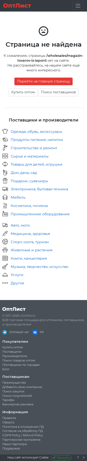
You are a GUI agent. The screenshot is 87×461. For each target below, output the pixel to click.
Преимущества (14, 382)
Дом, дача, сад (24, 172)
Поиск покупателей (17, 395)
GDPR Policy (11, 435)
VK (38, 332)
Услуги (17, 275)
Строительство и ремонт (34, 148)
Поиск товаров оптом (18, 360)
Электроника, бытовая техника (39, 189)
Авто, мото (20, 225)
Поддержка (11, 448)
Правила (9, 418)
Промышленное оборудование (40, 214)
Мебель (18, 197)
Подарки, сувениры (29, 181)
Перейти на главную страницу (43, 81)
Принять (61, 457)
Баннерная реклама (17, 404)
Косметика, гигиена (29, 205)
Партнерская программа (21, 439)
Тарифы (8, 400)
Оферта (8, 422)
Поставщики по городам (21, 365)
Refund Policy (33, 435)
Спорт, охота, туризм (30, 242)
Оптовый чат (15, 332)
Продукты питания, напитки (37, 139)
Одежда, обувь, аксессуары (36, 131)
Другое (17, 283)
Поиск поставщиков (58, 92)
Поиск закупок (13, 391)
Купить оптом (23, 92)
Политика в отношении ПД (23, 426)
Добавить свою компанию (22, 387)
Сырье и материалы (29, 156)
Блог (6, 369)
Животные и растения (31, 250)
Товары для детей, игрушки (36, 164)
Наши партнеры (14, 444)
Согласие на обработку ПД (22, 431)
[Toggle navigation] (78, 6)
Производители (14, 356)
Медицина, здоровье (30, 233)
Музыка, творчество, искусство (39, 266)
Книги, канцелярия (29, 258)
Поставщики (12, 351)
